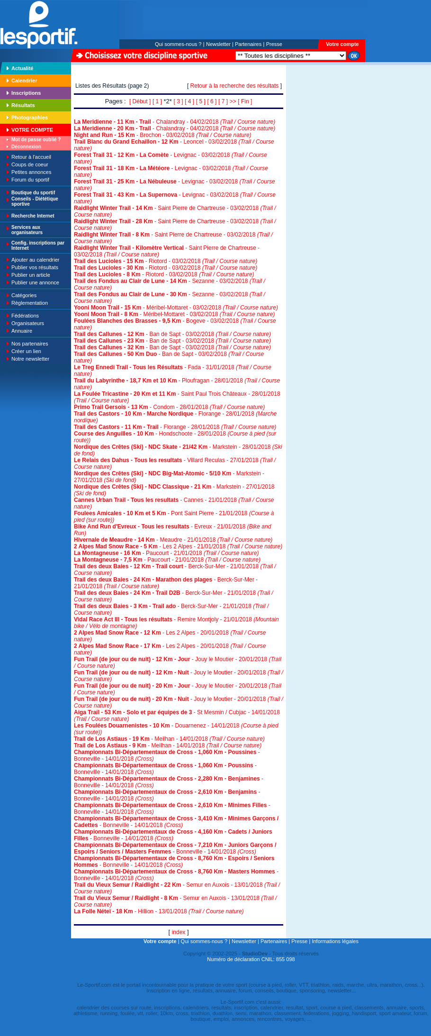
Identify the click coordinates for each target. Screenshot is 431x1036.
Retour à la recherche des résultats (234, 85)
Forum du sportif (30, 179)
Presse (274, 44)
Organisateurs (27, 323)
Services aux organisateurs (27, 230)
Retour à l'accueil (31, 157)
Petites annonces (31, 172)
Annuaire (21, 331)
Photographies (29, 117)
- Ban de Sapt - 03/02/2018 (172, 334)
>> (233, 101)
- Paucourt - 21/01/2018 (166, 553)
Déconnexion (26, 146)
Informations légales (335, 941)
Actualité (22, 68)
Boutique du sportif (33, 192)
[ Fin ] (245, 101)
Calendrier (24, 80)
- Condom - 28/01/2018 (169, 407)
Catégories (23, 295)
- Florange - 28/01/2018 (175, 427)
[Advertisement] (315, 130)
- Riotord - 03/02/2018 (165, 261)
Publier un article (30, 275)
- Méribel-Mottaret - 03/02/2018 (176, 307)
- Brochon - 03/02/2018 (162, 135)
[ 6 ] (211, 101)
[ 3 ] (178, 101)
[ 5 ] (201, 101)
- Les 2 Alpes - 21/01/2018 (178, 546)
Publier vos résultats (34, 267)
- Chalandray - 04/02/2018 (174, 121)
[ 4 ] (189, 101)
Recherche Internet (32, 215)
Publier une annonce (35, 282)
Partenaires (248, 44)
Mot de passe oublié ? (36, 139)
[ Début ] (140, 101)
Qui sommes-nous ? (178, 44)
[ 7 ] (223, 101)
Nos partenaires (29, 343)
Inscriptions (26, 93)
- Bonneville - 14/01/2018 (176, 821)
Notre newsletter (30, 359)
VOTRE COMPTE (32, 130)
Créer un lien (26, 351)
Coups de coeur (29, 164)
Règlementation (29, 303)
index (179, 932)
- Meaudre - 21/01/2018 (173, 539)
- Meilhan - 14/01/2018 (169, 739)
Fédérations (25, 315)
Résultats (23, 105)
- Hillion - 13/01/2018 (159, 911)
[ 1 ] (157, 101)
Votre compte (342, 44)
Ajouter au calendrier (35, 260)
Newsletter (218, 44)
